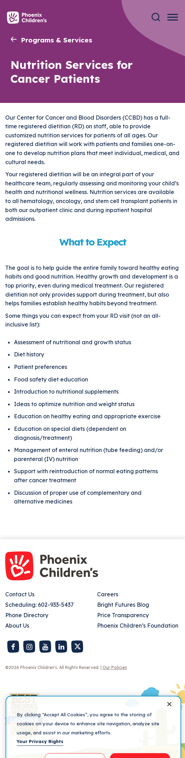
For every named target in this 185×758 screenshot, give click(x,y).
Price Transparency (123, 615)
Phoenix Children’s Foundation (137, 625)
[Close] (169, 710)
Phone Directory (26, 615)
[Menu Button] (172, 17)
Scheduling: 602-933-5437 (39, 604)
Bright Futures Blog (123, 604)
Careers (107, 594)
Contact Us (19, 594)
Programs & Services (56, 40)
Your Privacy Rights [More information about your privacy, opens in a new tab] (40, 747)
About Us (17, 625)
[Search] (156, 17)
